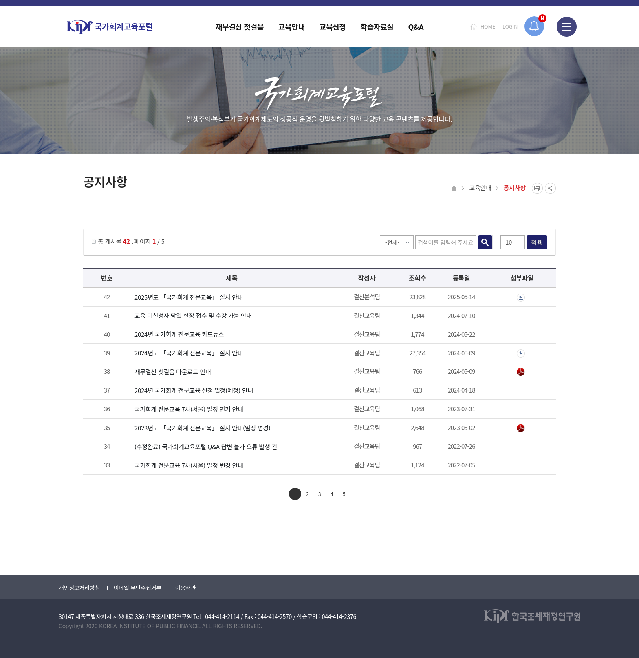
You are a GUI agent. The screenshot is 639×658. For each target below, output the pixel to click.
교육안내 (480, 187)
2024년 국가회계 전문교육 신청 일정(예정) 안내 (193, 390)
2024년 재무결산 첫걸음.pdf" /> (521, 372)
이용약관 (185, 587)
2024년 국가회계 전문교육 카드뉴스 (179, 334)
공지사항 (514, 187)
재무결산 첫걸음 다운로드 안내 (172, 371)
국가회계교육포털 (109, 27)
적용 (537, 242)
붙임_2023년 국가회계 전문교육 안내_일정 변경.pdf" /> (521, 428)
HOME (487, 26)
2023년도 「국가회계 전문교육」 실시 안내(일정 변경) (202, 427)
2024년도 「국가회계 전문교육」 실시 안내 (188, 353)
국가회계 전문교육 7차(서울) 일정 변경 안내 (188, 465)
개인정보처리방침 (79, 587)
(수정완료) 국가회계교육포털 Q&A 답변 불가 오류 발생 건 (205, 446)
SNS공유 (550, 188)
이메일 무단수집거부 (137, 587)
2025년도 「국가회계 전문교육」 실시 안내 (188, 297)
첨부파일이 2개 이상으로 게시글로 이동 (521, 298)
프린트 (537, 188)
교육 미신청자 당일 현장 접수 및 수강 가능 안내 (193, 315)
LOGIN (510, 26)
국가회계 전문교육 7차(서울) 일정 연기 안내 (188, 409)
